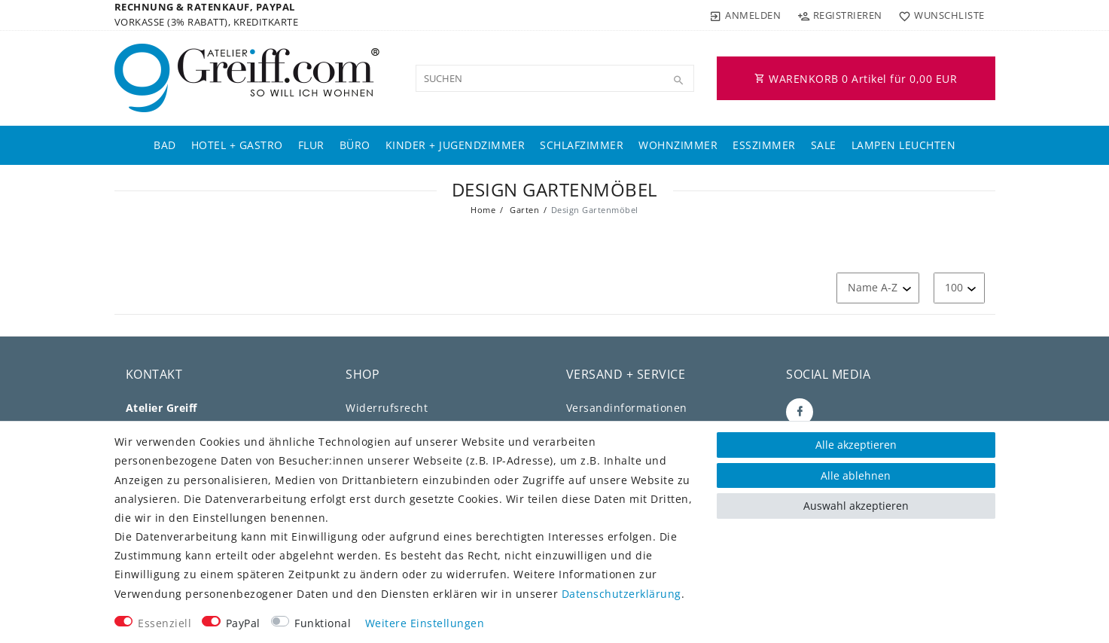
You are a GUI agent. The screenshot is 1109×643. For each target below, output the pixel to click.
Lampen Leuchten (904, 145)
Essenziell (164, 623)
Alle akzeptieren (856, 444)
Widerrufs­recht (387, 408)
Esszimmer (764, 145)
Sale (823, 145)
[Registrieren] (839, 15)
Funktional (322, 623)
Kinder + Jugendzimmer (455, 145)
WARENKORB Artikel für (855, 79)
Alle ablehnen (856, 475)
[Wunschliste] (938, 15)
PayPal (243, 623)
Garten (523, 209)
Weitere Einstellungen (425, 623)
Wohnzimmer (677, 145)
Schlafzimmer (581, 145)
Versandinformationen (626, 408)
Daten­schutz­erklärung (621, 594)
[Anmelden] (745, 15)
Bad (165, 145)
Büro (355, 145)
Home (483, 209)
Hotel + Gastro (237, 145)
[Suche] (679, 81)
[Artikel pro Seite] (959, 288)
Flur (311, 145)
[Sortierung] (877, 288)
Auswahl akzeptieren (856, 505)
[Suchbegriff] (555, 78)
